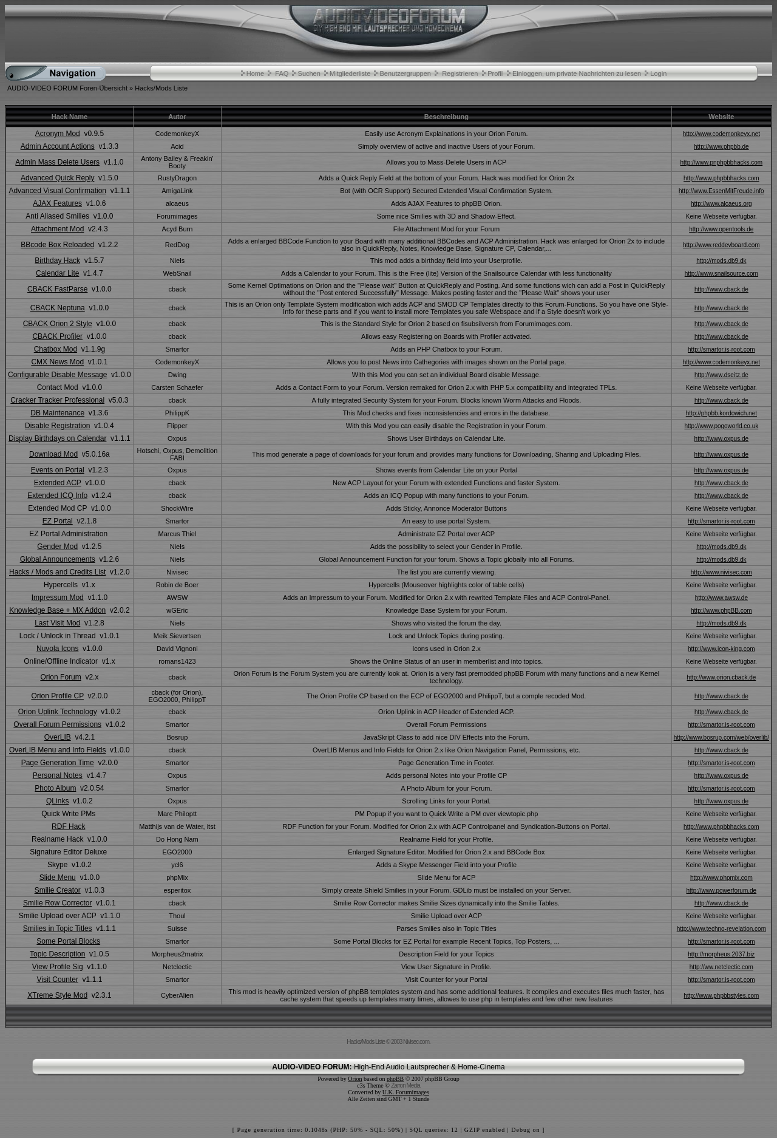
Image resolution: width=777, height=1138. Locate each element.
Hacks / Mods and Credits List (57, 572)
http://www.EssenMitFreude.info (721, 191)
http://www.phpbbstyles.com (721, 995)
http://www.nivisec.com (721, 572)
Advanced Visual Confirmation (57, 190)
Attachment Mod (57, 229)
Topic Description (57, 954)
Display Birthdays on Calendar (57, 438)
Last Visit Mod (57, 623)
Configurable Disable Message (57, 374)
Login (658, 73)
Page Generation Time (57, 762)
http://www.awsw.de (721, 598)
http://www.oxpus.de (721, 438)
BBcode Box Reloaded (57, 244)
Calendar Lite (57, 273)
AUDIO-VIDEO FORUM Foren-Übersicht (67, 88)
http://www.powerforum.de (722, 890)
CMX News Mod (57, 362)
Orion (355, 1078)
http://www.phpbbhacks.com (721, 178)
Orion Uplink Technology (57, 711)
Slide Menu (57, 877)
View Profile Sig (57, 967)
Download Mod (53, 454)
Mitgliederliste (350, 73)
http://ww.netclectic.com (721, 967)
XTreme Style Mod (57, 995)
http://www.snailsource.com (721, 273)
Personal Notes (58, 775)
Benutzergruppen (404, 73)
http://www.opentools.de (721, 229)
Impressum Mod (58, 597)
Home (255, 73)
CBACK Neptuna (57, 308)
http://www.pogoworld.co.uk (721, 426)
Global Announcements (57, 559)
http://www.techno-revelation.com (721, 928)
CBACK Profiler (57, 336)
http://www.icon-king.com (721, 649)
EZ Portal (57, 521)
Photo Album (55, 788)
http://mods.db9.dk (721, 260)
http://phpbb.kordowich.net (721, 413)
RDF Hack (68, 826)
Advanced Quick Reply (57, 178)
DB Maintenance (57, 413)
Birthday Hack (57, 260)
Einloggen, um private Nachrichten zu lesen (576, 73)
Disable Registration (57, 425)
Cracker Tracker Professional (57, 400)
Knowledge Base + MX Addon (57, 610)
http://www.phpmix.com (721, 877)
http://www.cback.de (721, 289)
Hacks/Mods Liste (161, 88)
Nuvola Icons (57, 648)
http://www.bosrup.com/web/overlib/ (721, 737)
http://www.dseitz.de (721, 375)
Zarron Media (405, 1085)
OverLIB (57, 737)
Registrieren (460, 73)
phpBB (395, 1078)
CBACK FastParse (57, 289)
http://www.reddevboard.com (721, 245)
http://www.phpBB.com (721, 610)
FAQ (281, 73)
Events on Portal (57, 470)
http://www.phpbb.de (721, 146)
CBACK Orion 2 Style (57, 323)
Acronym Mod (57, 133)
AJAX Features (57, 203)
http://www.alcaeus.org (721, 203)
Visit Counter (57, 979)
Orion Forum (60, 677)
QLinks (57, 801)
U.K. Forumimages (405, 1092)
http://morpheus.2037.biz (721, 954)
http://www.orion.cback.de (721, 677)
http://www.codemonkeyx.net (721, 134)
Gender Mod (57, 546)
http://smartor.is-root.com (721, 349)
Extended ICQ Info (57, 495)
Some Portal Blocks (68, 941)
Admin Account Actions (58, 146)
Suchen (309, 73)
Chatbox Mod (55, 349)
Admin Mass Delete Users (57, 162)
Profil (495, 73)
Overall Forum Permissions (57, 724)
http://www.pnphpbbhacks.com (721, 162)
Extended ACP (57, 483)
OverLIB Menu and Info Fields (57, 750)
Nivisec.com (416, 1041)
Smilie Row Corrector (57, 903)
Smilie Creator (58, 890)
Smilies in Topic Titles (57, 928)
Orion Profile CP (57, 696)
